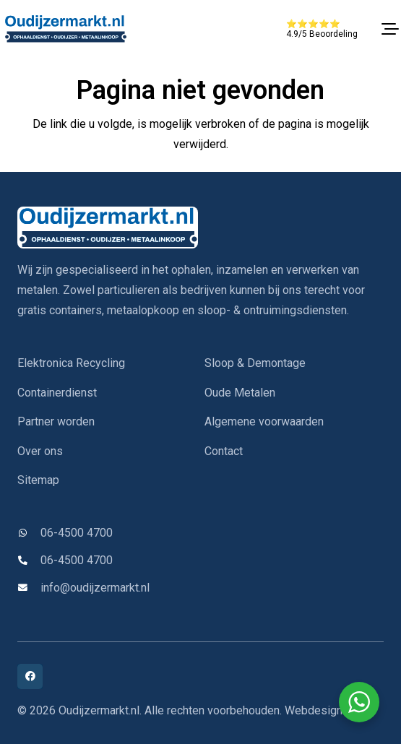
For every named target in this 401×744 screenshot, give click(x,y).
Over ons (40, 451)
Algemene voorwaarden (264, 421)
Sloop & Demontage (255, 363)
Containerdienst (57, 392)
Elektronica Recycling (71, 363)
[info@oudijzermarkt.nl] (28, 588)
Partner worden (56, 421)
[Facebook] (30, 676)
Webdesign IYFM (328, 710)
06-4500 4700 (76, 533)
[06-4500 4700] (28, 533)
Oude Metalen (239, 392)
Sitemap (38, 480)
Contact (223, 451)
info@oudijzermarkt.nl (95, 587)
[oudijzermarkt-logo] (65, 28)
